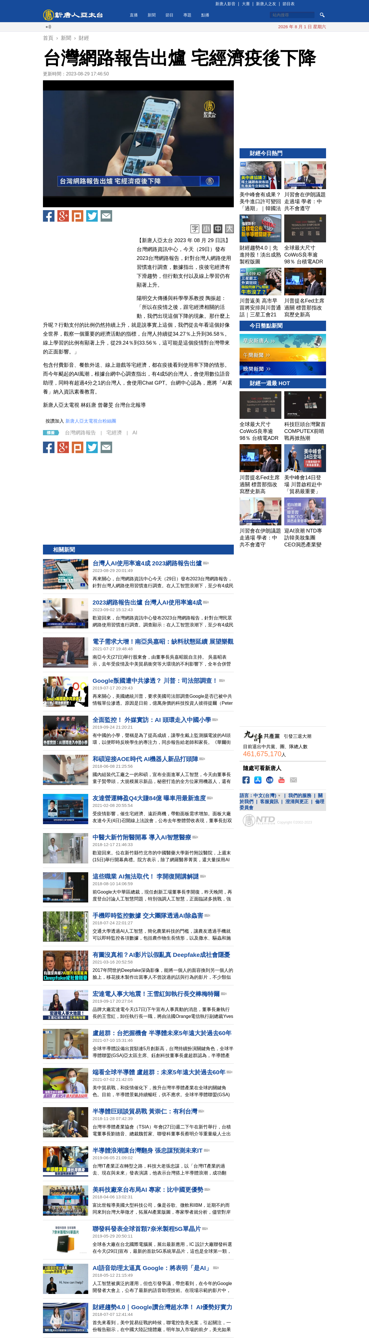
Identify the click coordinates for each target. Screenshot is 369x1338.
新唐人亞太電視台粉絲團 (90, 421)
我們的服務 (299, 795)
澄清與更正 (296, 801)
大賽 (246, 3)
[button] (138, 144)
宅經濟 (114, 433)
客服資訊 (269, 801)
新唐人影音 (225, 3)
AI (134, 433)
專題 (187, 15)
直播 (134, 15)
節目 (169, 15)
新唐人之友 (266, 3)
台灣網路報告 (80, 433)
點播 (205, 15)
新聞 (152, 15)
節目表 (289, 3)
